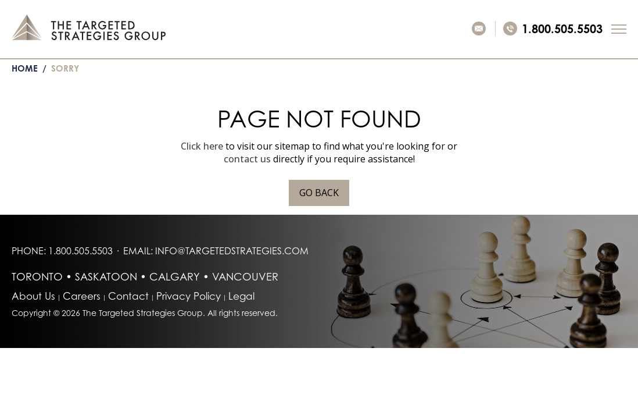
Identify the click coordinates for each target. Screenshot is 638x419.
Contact (128, 296)
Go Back (319, 192)
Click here (202, 146)
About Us (33, 296)
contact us (247, 158)
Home (25, 68)
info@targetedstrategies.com (232, 251)
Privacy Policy (188, 296)
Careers (82, 296)
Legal (241, 296)
